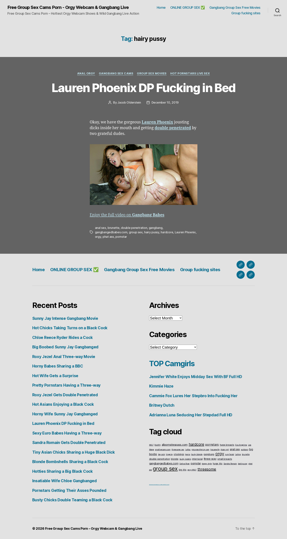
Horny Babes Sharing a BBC (57, 366)
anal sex (100, 228)
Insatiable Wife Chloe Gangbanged (64, 480)
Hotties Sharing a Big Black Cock (62, 471)
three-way (210, 458)
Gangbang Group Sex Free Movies (234, 7)
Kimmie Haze (161, 386)
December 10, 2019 (165, 102)
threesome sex (178, 449)
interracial (197, 459)
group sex (136, 232)
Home (161, 7)
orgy (98, 237)
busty (158, 444)
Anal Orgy (86, 73)
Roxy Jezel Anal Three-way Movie (63, 356)
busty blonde (197, 454)
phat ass (108, 237)
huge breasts (227, 444)
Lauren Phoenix (185, 232)
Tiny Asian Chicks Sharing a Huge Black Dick (73, 452)
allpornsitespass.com (175, 444)
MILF (151, 445)
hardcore (167, 232)
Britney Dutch (162, 405)
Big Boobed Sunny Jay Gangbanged (65, 347)
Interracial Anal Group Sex (165, 484)
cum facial (229, 454)
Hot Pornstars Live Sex (190, 73)
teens (187, 454)
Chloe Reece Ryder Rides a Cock (62, 337)
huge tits (217, 463)
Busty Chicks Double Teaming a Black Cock (72, 500)
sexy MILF (191, 470)
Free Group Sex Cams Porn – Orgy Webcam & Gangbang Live (93, 528)
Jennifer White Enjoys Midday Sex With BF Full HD (195, 376)
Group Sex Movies (152, 73)
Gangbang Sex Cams (116, 73)
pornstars (212, 444)
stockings (179, 454)
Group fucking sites (245, 13)
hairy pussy (151, 232)
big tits (182, 469)
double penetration (134, 228)
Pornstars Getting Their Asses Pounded (69, 490)
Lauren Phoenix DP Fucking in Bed (144, 88)
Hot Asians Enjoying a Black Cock (63, 404)
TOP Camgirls (172, 363)
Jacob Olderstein (129, 102)
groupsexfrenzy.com (200, 449)
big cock (161, 454)
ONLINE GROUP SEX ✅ (187, 7)
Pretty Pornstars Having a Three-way (66, 385)
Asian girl (225, 449)
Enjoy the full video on (127, 215)
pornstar (121, 237)
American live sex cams (152, 484)
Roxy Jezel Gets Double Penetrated (65, 395)
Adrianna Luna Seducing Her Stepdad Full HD (190, 415)
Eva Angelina (241, 445)
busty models (185, 459)
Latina (238, 454)
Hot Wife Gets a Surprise (55, 375)
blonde (174, 459)
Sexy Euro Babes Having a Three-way (67, 433)
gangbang (156, 228)
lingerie (169, 454)
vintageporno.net (158, 484)
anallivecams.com (162, 449)
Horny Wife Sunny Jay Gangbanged (65, 414)
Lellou (188, 449)
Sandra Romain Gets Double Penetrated (69, 442)
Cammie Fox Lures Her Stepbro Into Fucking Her (193, 395)
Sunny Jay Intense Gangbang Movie (65, 318)
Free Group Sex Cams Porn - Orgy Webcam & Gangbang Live (68, 7)
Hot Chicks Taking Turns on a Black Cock (69, 328)
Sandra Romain (230, 464)
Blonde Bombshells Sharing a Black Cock (70, 461)
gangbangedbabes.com (111, 232)
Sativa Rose (184, 464)
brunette (113, 228)
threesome (207, 469)
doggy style (207, 464)
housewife (215, 449)
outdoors (244, 449)
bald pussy (242, 464)
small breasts (224, 459)
